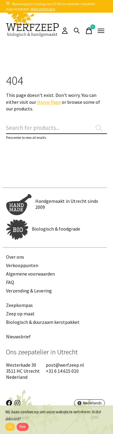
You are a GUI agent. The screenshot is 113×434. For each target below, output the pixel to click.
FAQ (10, 282)
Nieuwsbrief (18, 336)
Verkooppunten (22, 265)
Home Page (49, 102)
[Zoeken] (56, 128)
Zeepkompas (19, 305)
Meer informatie (43, 9)
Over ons (15, 257)
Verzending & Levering (29, 291)
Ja (10, 426)
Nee (23, 426)
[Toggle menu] (101, 31)
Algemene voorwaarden (30, 274)
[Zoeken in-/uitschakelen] (77, 31)
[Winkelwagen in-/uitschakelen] (89, 31)
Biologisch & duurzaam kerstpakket (43, 322)
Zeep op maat (20, 314)
